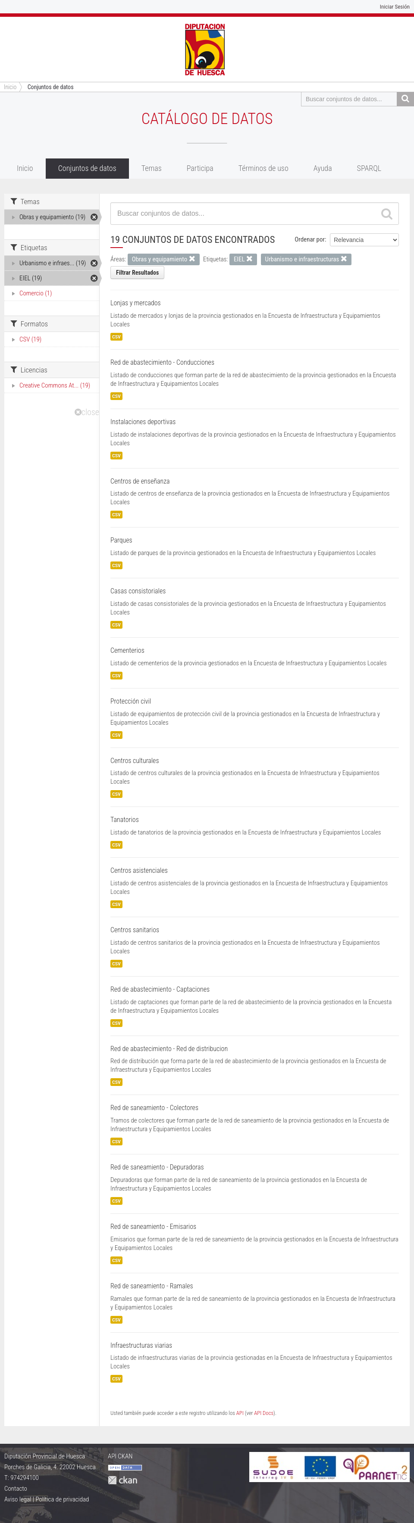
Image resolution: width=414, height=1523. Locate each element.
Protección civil (130, 701)
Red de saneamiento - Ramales (151, 1286)
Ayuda (323, 168)
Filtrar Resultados (137, 272)
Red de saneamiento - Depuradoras (157, 1167)
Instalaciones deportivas (143, 422)
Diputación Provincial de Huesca (44, 1456)
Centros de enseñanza (140, 481)
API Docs (263, 1413)
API (240, 1413)
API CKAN (120, 1456)
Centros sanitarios (134, 930)
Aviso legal (17, 1499)
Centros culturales (134, 761)
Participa (200, 168)
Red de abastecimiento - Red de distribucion (169, 1049)
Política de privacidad (62, 1499)
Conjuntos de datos (51, 87)
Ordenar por (310, 239)
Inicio (25, 168)
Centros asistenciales (139, 870)
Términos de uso (263, 168)
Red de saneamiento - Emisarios (153, 1226)
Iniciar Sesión (395, 6)
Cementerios (127, 650)
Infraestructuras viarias (141, 1345)
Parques (121, 540)
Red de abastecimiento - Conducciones (162, 362)
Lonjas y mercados (135, 303)
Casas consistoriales (138, 591)
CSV (116, 337)
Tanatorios (124, 820)
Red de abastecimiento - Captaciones (160, 989)
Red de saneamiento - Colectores (154, 1108)
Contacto (15, 1488)
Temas (151, 168)
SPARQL (369, 168)
